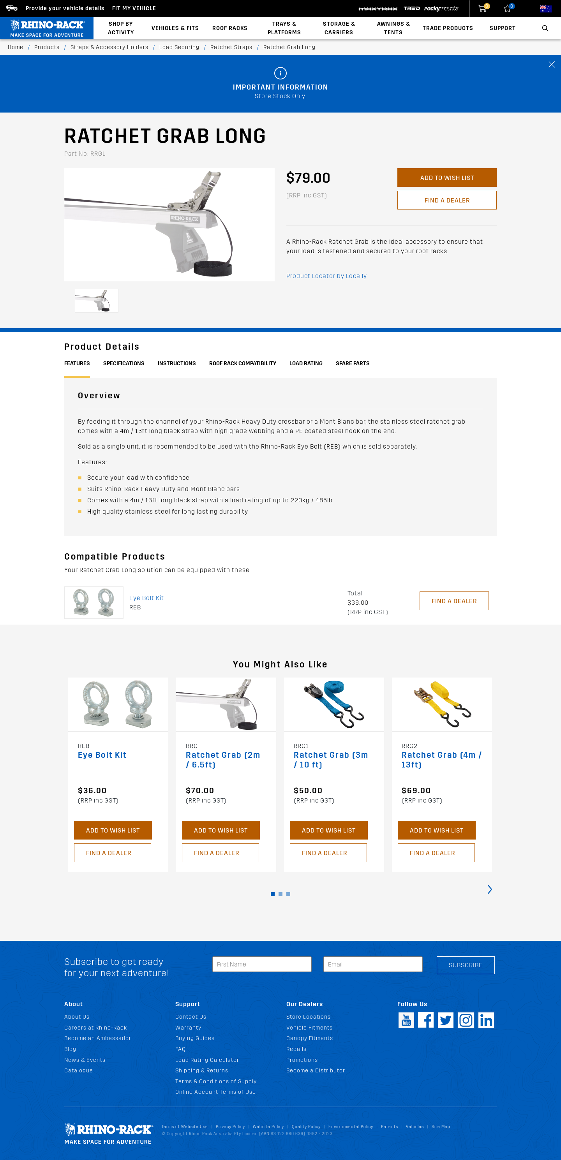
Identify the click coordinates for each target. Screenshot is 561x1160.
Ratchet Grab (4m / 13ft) (442, 760)
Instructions (177, 363)
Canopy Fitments (309, 1038)
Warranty (188, 1027)
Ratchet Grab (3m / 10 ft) (331, 760)
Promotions (302, 1060)
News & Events (85, 1060)
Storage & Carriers (339, 28)
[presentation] (490, 889)
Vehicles (415, 1126)
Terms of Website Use (185, 1126)
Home (15, 47)
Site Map (441, 1126)
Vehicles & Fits (175, 28)
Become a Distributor (315, 1070)
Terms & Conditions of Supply (216, 1081)
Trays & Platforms (284, 28)
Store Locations (308, 1017)
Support (503, 28)
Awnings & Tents (393, 28)
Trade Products (448, 28)
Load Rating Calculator (207, 1060)
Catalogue (78, 1070)
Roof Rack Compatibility (242, 363)
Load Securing (179, 47)
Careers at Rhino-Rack (95, 1027)
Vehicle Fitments (309, 1027)
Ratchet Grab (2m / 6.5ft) (223, 760)
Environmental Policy (350, 1126)
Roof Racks (230, 28)
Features (77, 363)
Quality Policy (306, 1126)
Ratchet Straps (231, 47)
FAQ (180, 1049)
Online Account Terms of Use (215, 1092)
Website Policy (268, 1126)
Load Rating (306, 363)
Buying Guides (195, 1038)
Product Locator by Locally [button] (326, 276)
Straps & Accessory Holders (109, 47)
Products (47, 47)
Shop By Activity (121, 28)
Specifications (124, 363)
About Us (77, 1017)
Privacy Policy (230, 1126)
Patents (389, 1126)
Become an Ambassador (97, 1038)
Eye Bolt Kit (146, 598)
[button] (273, 894)
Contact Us (190, 1017)
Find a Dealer (447, 200)
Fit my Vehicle (134, 8)
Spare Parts (353, 363)
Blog (70, 1049)
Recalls (296, 1049)
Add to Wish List (447, 177)
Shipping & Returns (201, 1070)
